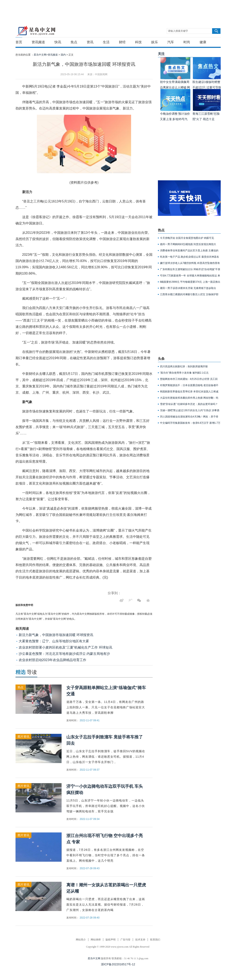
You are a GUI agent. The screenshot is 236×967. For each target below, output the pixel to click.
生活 (106, 42)
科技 (138, 42)
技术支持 (140, 939)
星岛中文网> (41, 54)
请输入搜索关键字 (178, 30)
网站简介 (81, 939)
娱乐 (154, 42)
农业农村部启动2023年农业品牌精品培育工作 (52, 660)
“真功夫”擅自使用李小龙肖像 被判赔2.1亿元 (184, 372)
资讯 (90, 42)
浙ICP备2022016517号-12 (118, 964)
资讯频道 (38, 42)
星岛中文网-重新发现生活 (36, 31)
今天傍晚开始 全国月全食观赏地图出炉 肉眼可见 (187, 238)
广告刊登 (125, 939)
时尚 (186, 42)
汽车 (170, 42)
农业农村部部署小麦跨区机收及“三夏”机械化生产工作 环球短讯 (65, 647)
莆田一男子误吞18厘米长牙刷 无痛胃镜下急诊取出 (188, 288)
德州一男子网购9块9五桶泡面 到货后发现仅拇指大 (188, 244)
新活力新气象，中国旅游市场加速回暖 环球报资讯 (56, 635)
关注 (161, 54)
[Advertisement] (117, 9)
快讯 (57, 42)
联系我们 (155, 939)
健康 (203, 42)
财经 (122, 42)
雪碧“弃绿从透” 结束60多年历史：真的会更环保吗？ (189, 404)
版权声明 (111, 939)
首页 (18, 42)
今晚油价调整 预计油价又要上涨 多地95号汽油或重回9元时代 (175, 119)
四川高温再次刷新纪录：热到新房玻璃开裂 (184, 366)
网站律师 (96, 939)
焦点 (74, 42)
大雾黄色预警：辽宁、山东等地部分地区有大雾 (54, 641)
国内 (63, 54)
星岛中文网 (94, 958)
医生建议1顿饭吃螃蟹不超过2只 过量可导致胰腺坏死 (206, 87)
